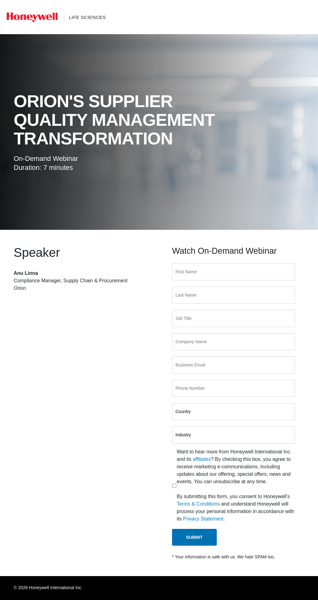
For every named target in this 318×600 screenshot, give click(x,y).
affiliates (202, 459)
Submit (194, 537)
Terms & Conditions (198, 504)
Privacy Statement (203, 518)
